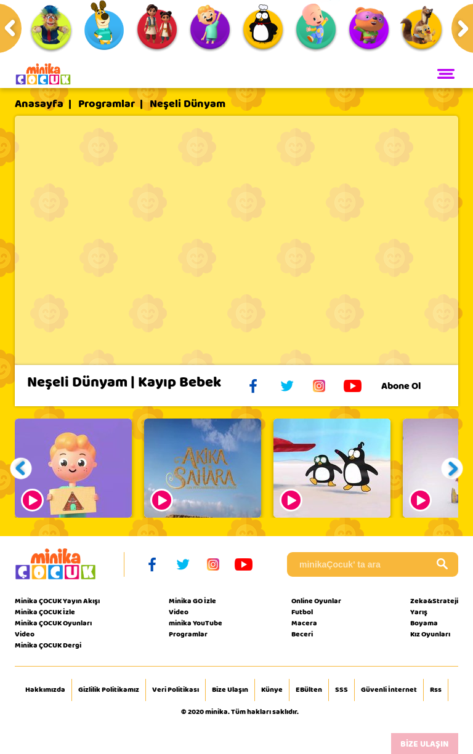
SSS (341, 690)
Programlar (106, 104)
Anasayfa (39, 104)
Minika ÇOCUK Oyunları (53, 622)
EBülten (309, 690)
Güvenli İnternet (389, 690)
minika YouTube (195, 622)
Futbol (302, 611)
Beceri (302, 634)
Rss (436, 690)
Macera (304, 622)
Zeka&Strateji (434, 600)
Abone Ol (410, 386)
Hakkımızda (45, 690)
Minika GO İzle (192, 600)
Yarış (418, 611)
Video (24, 634)
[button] (21, 468)
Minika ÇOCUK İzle (45, 611)
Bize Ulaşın (230, 690)
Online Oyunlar (316, 600)
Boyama (424, 622)
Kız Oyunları (430, 634)
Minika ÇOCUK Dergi (48, 645)
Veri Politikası (175, 690)
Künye (272, 690)
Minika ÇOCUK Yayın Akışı (57, 600)
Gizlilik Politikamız (108, 690)
